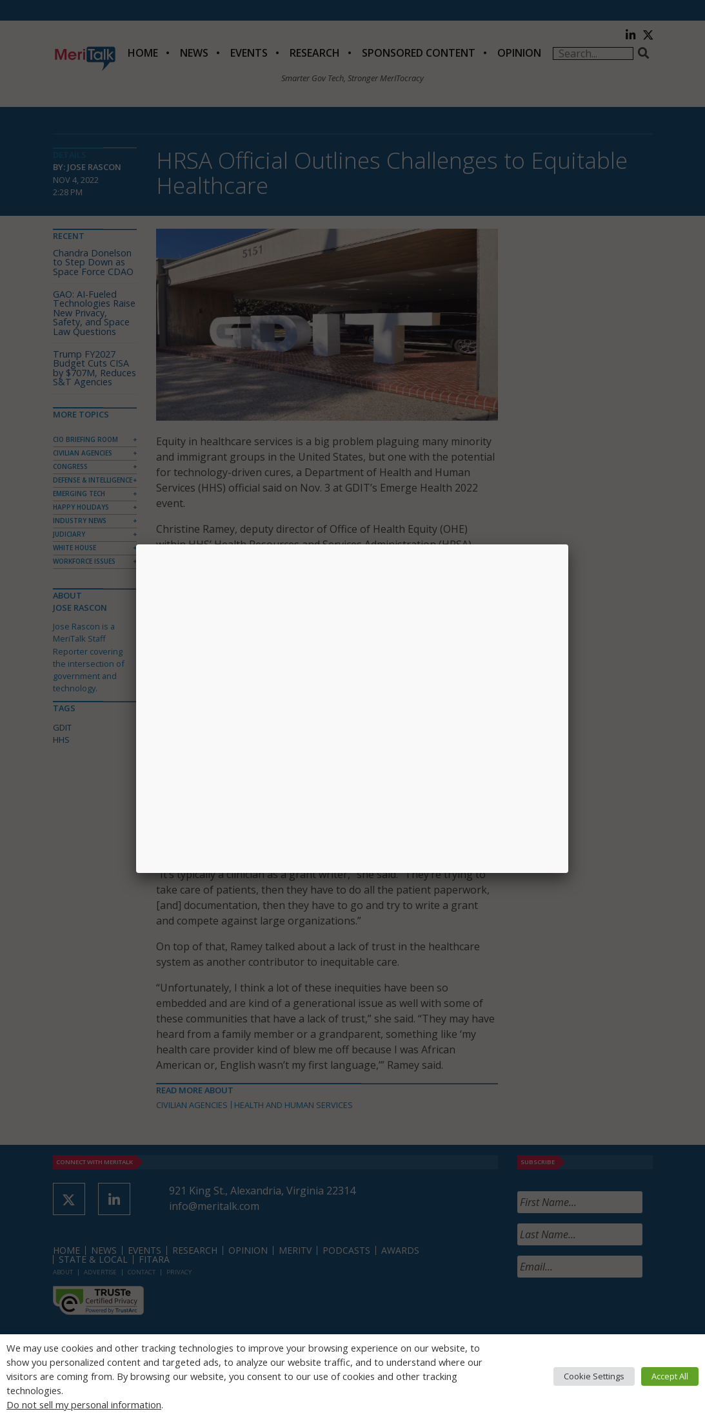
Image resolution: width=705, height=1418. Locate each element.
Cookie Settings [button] (594, 1376)
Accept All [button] (669, 1376)
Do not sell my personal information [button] (83, 1404)
